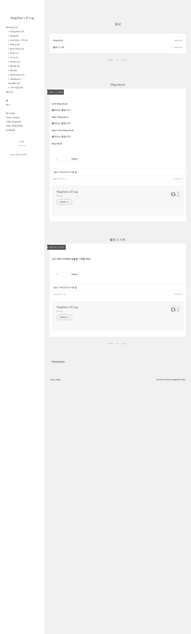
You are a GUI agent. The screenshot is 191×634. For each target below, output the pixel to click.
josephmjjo (10, 130)
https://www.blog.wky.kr (63, 130)
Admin (57, 380)
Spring (14, 36)
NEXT (124, 60)
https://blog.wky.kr (60, 117)
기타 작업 (16, 87)
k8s (13, 70)
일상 (9, 92)
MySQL (15, 66)
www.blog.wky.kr (60, 104)
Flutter (14, 53)
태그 (8, 105)
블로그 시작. (59, 47)
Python (15, 62)
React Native (17, 49)
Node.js (15, 44)
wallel (183, 380)
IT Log (59, 196)
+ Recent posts (58, 361)
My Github (10, 113)
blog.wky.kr (58, 40)
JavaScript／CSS (19, 40)
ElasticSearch (17, 75)
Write (53, 380)
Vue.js (14, 57)
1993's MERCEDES (14, 126)
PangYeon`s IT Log (22, 18)
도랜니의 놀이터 (13, 122)
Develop (12, 27)
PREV (111, 60)
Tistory (167, 380)
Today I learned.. (13, 117)
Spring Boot (17, 31)
